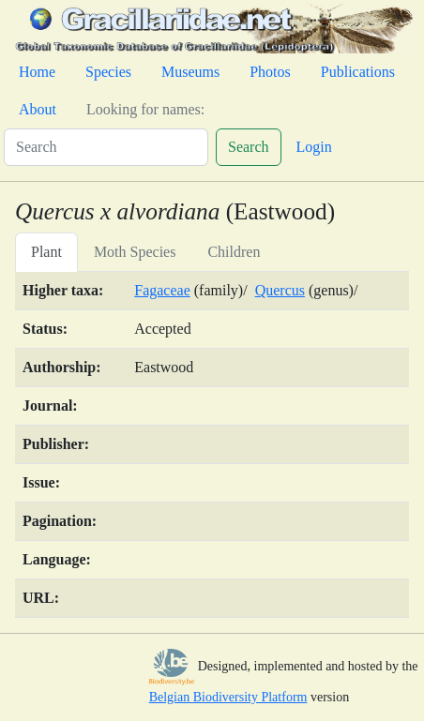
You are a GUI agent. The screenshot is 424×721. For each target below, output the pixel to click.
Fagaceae (162, 290)
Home (37, 72)
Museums (190, 72)
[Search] (106, 147)
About (37, 109)
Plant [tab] (46, 252)
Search (248, 147)
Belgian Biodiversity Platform (228, 697)
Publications (358, 72)
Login (314, 147)
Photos (270, 72)
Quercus (280, 290)
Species (108, 72)
